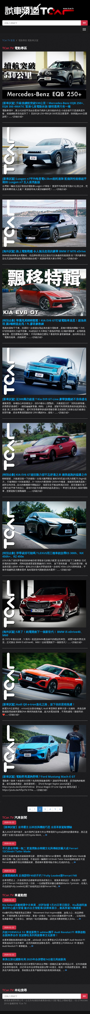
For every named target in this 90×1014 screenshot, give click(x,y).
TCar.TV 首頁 (8, 40)
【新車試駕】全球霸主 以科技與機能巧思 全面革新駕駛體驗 (37, 827)
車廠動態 (14, 895)
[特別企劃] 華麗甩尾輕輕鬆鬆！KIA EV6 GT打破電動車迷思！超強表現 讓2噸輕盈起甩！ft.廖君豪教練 (44, 322)
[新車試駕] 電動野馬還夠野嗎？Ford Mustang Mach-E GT (38, 776)
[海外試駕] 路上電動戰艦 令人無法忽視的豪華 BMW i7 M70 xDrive (44, 251)
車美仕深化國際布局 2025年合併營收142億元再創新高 (34, 959)
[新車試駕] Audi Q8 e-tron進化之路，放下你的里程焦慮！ (38, 704)
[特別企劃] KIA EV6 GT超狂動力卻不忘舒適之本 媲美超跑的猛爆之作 (44, 474)
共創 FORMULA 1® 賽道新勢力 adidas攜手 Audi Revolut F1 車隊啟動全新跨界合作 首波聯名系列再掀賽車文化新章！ (44, 933)
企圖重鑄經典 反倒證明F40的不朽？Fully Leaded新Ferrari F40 (39, 875)
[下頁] (60, 809)
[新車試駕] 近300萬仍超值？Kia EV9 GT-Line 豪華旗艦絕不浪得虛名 (44, 399)
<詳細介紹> (17, 116)
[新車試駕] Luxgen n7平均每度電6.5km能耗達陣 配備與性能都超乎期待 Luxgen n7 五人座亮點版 (44, 180)
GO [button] (84, 23)
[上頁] (29, 809)
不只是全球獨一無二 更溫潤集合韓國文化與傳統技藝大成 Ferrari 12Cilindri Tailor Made (40, 849)
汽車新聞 (14, 817)
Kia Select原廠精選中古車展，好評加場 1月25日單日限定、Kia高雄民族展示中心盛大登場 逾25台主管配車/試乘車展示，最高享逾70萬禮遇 (44, 906)
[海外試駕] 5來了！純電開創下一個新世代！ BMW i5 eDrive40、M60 (42, 633)
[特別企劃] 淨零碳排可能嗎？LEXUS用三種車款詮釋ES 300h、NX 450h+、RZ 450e (43, 554)
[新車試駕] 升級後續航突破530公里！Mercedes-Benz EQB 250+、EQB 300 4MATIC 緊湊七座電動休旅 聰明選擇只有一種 (44, 104)
